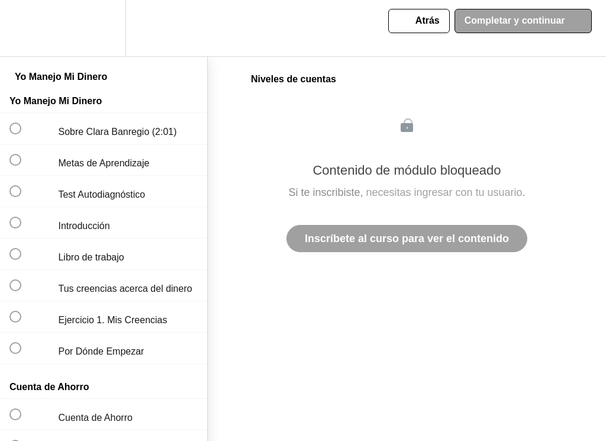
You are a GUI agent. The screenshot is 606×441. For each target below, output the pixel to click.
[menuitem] (103, 28)
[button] (22, 28)
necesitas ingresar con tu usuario (444, 192)
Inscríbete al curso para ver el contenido (407, 238)
